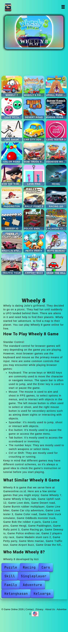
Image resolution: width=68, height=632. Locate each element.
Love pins (33, 175)
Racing (29, 567)
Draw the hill (56, 264)
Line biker (11, 130)
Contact (30, 609)
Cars (46, 567)
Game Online (19, 7)
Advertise (62, 609)
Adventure (32, 585)
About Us (50, 609)
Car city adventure (33, 130)
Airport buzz (33, 264)
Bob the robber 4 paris (11, 175)
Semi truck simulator (33, 153)
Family (10, 585)
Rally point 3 (33, 197)
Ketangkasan (16, 593)
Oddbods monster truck (56, 153)
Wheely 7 (11, 86)
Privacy (40, 609)
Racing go (56, 197)
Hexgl (56, 175)
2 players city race (56, 219)
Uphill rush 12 (56, 86)
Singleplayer (34, 576)
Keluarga (42, 593)
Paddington (11, 197)
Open (63, 6)
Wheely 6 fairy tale (33, 86)
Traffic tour (11, 264)
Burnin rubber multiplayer (56, 108)
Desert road (33, 108)
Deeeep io (11, 219)
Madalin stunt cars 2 (11, 242)
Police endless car (33, 219)
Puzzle (10, 567)
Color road (11, 153)
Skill (9, 576)
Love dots (11, 108)
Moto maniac (56, 242)
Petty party (33, 242)
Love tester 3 (56, 130)
